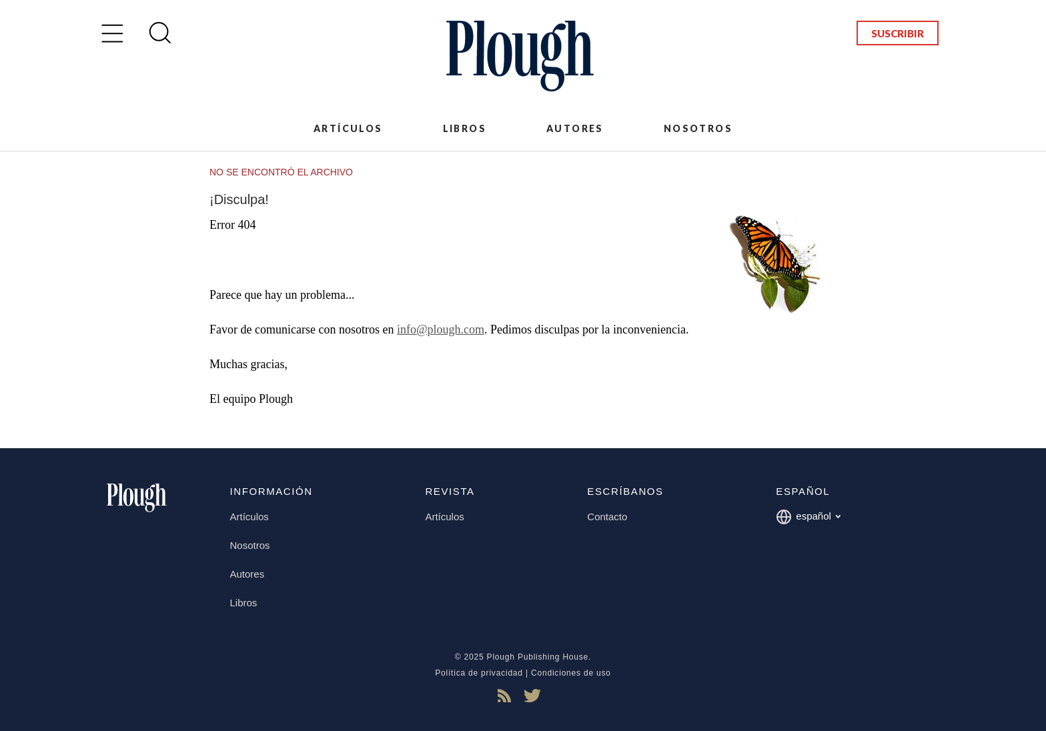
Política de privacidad (479, 673)
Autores (575, 128)
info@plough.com (440, 329)
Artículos (348, 128)
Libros (464, 128)
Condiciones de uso (571, 673)
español (808, 517)
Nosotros (698, 128)
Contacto (607, 516)
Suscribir (897, 33)
